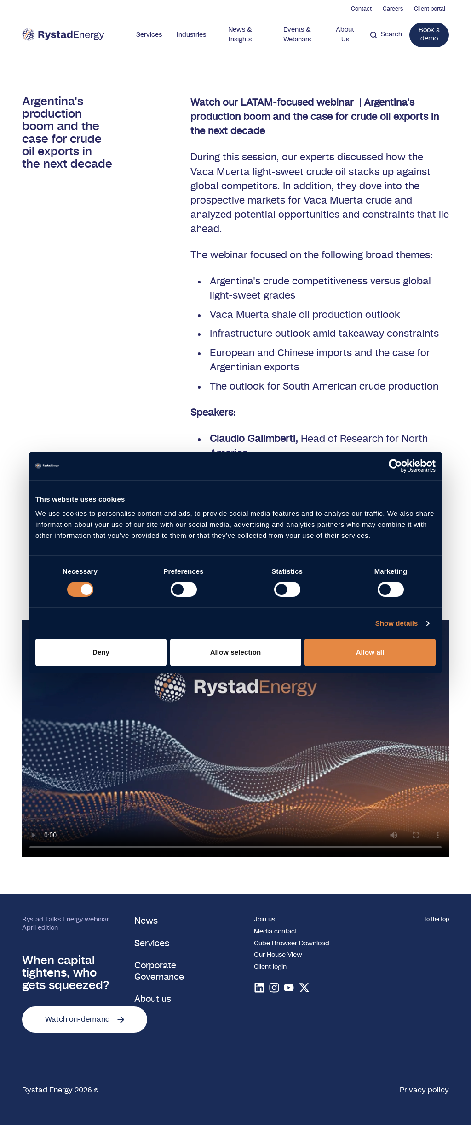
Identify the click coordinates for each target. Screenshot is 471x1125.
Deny (100, 652)
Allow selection (235, 652)
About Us (345, 35)
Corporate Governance (159, 971)
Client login (270, 967)
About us (152, 999)
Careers (393, 8)
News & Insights (240, 35)
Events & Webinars (297, 35)
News (146, 921)
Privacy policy (424, 1090)
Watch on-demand (84, 1019)
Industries (191, 35)
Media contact (275, 931)
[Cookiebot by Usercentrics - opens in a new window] (395, 466)
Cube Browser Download (291, 943)
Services (149, 35)
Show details (396, 623)
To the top (436, 919)
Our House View (278, 955)
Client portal (429, 8)
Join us (264, 919)
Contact (361, 8)
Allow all (370, 652)
